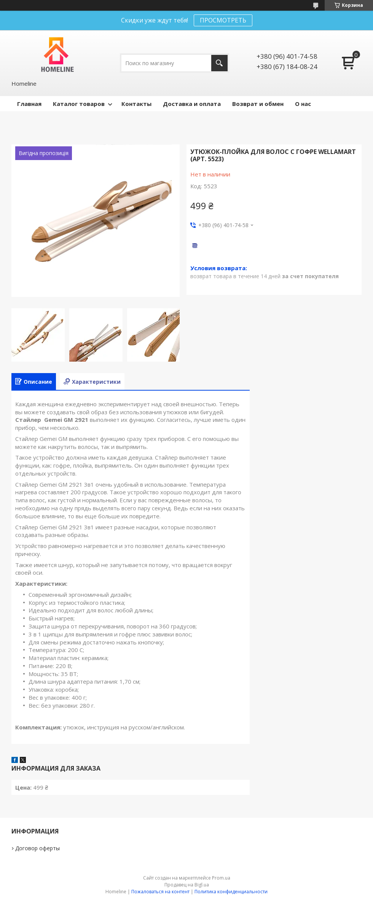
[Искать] (219, 63)
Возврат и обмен (258, 103)
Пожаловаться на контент (160, 891)
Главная (29, 103)
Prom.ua (221, 878)
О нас (303, 103)
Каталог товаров (79, 103)
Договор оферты (37, 848)
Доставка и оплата (192, 103)
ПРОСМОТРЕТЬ (223, 20)
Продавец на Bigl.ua (186, 884)
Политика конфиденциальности (231, 891)
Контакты (136, 103)
